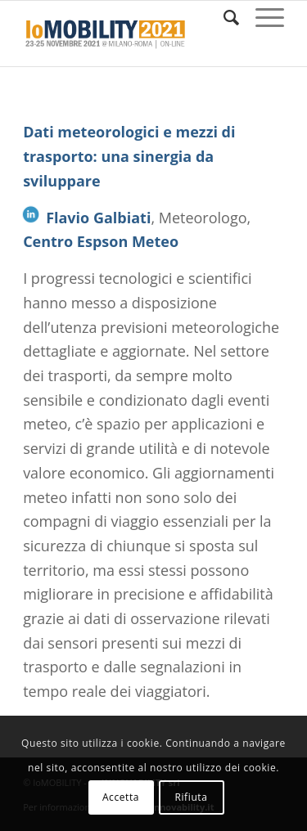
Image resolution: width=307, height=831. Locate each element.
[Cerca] (223, 17)
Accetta (120, 797)
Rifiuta (190, 797)
